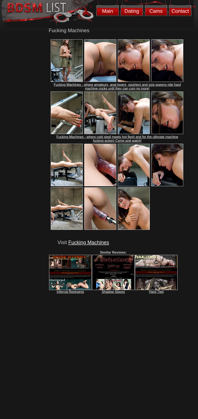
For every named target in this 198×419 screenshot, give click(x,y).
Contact (180, 11)
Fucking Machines (88, 242)
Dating (131, 11)
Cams (156, 11)
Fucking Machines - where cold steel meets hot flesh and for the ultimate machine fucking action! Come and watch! (117, 138)
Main (107, 11)
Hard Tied (156, 292)
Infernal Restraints (70, 292)
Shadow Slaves (113, 292)
